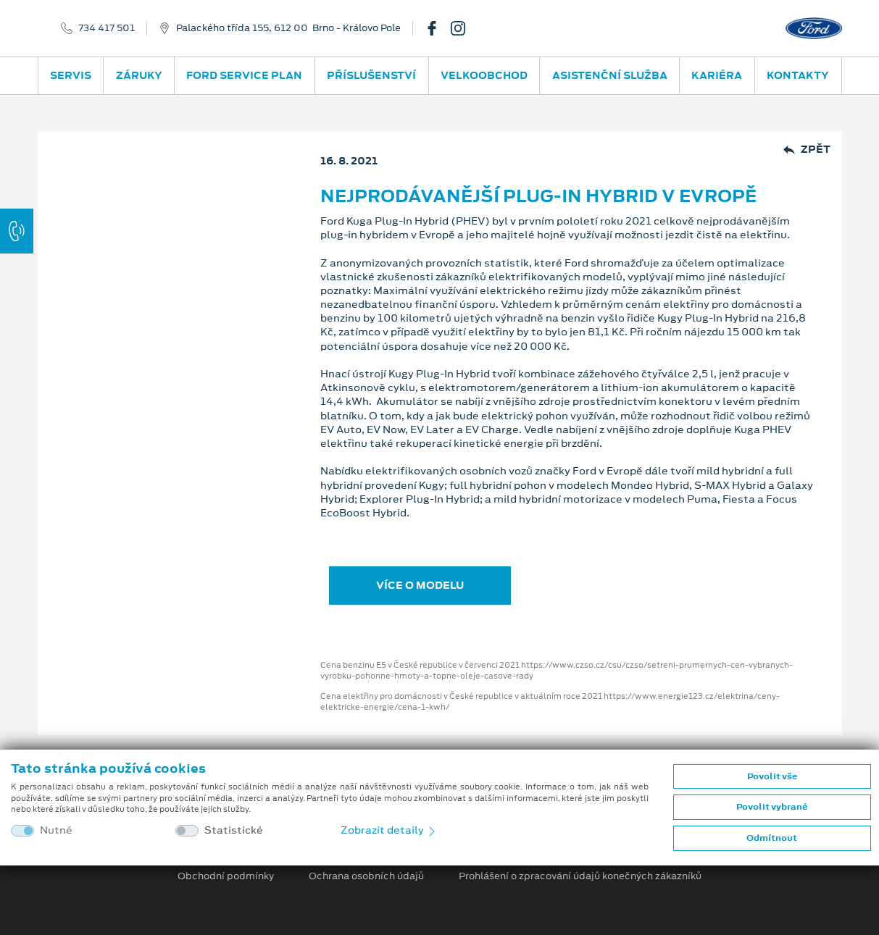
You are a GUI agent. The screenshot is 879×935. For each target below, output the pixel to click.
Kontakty (798, 75)
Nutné (56, 830)
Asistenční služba (609, 75)
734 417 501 (106, 28)
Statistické (233, 830)
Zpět (806, 149)
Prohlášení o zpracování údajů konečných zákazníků (580, 876)
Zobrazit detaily (389, 830)
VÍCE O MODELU (420, 585)
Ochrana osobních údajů (366, 876)
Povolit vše (772, 776)
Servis (70, 75)
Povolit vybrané (771, 807)
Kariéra (716, 75)
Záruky (139, 75)
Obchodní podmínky (226, 876)
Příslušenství (371, 75)
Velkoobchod (484, 75)
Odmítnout (771, 838)
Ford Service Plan (244, 75)
